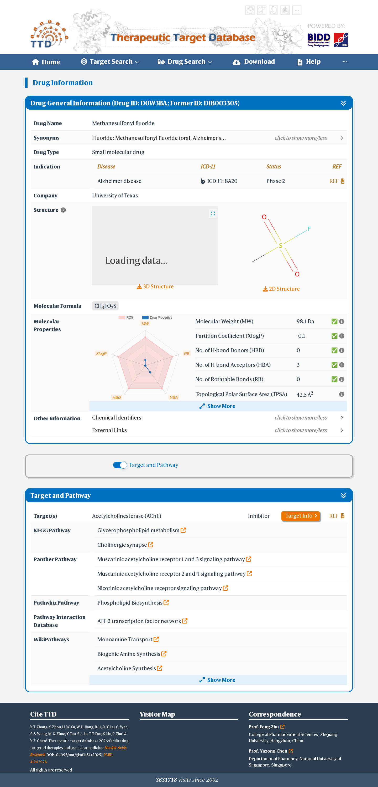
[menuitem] (46, 62)
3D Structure (155, 286)
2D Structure (281, 289)
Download (254, 61)
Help (309, 61)
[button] (219, 138)
